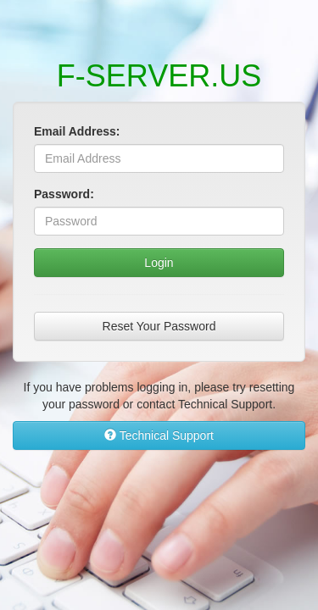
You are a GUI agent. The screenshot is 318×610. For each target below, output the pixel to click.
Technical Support (159, 435)
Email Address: (77, 131)
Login (158, 262)
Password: (64, 194)
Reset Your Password (159, 326)
